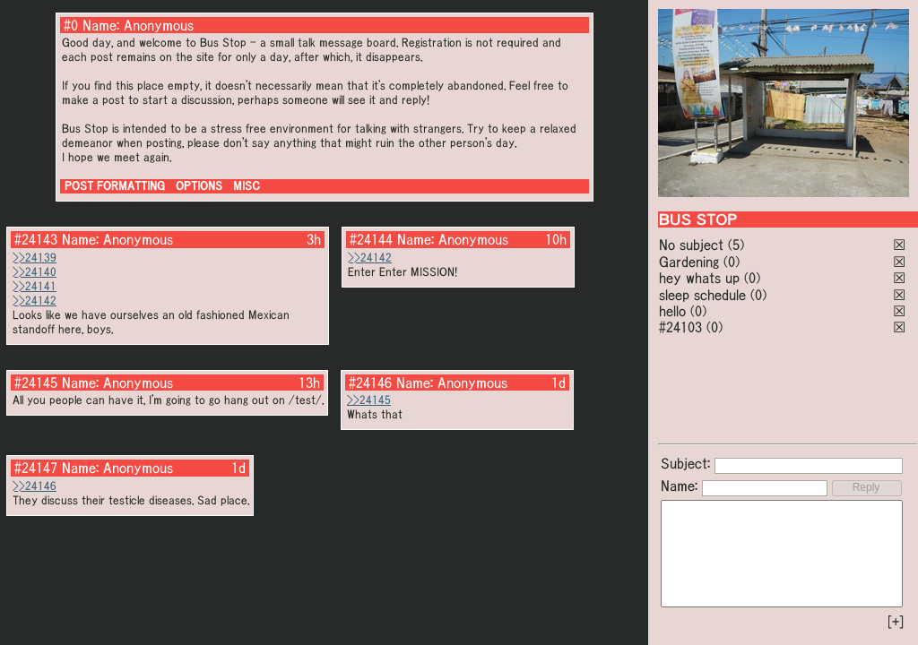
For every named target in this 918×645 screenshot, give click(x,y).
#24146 (370, 382)
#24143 (35, 239)
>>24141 (34, 286)
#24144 (371, 239)
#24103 (680, 327)
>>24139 (34, 257)
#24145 (35, 382)
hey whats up (699, 278)
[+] (896, 622)
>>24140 (34, 272)
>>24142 (34, 300)
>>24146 (34, 486)
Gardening (689, 261)
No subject (693, 244)
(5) (736, 244)
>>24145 (369, 400)
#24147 (35, 467)
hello (672, 311)
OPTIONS (199, 186)
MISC (246, 186)
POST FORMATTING (115, 186)
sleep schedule (702, 295)
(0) (731, 261)
